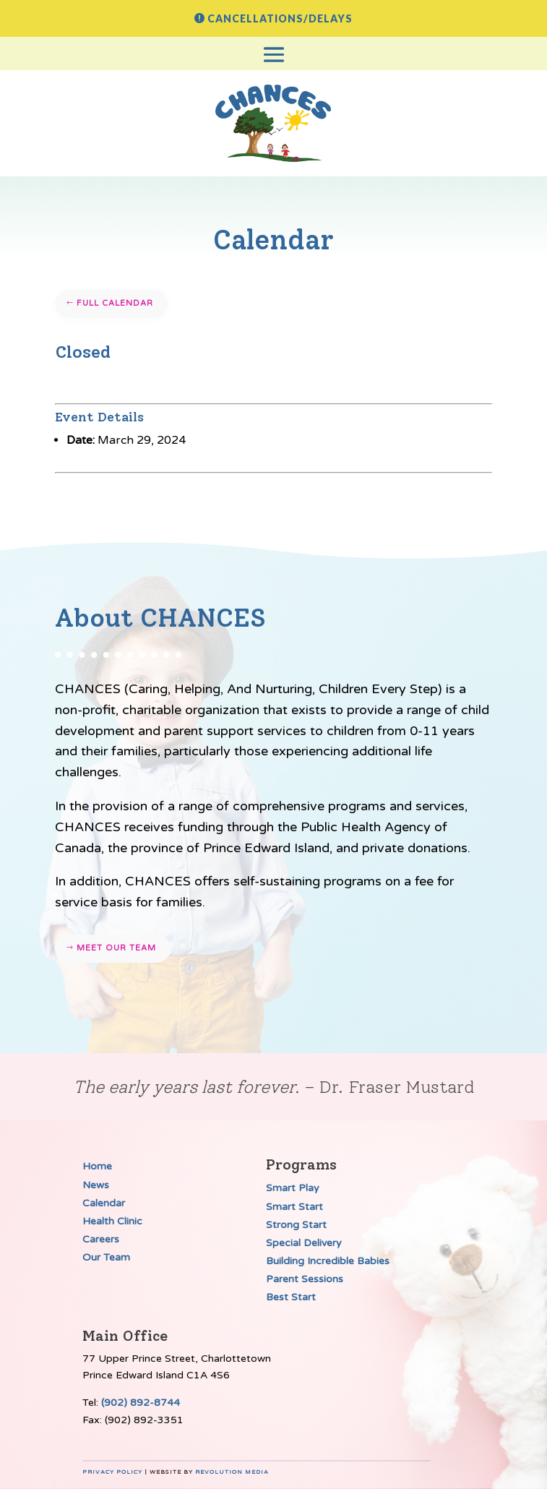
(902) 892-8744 (140, 1402)
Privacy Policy (112, 1472)
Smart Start (294, 1207)
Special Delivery (304, 1243)
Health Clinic (112, 1221)
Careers (100, 1239)
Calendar (103, 1203)
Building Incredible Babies (327, 1261)
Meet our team (116, 948)
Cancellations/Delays (280, 18)
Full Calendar (115, 303)
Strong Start (296, 1225)
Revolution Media (232, 1472)
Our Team (106, 1257)
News (95, 1185)
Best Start (291, 1297)
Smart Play (292, 1188)
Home (97, 1166)
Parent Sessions (304, 1279)
